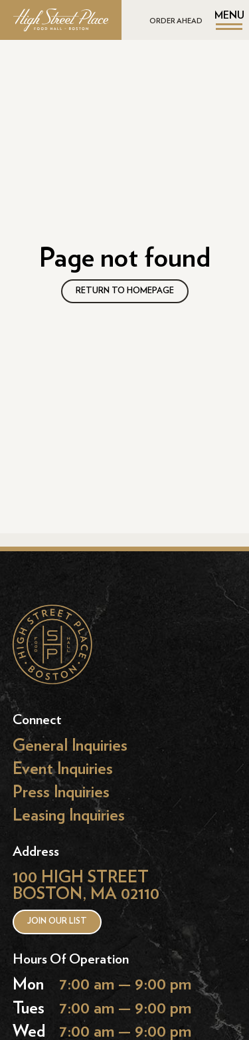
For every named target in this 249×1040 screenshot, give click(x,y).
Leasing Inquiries (69, 815)
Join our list (57, 921)
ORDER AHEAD (176, 21)
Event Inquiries (63, 769)
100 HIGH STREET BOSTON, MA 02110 (86, 885)
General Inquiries (70, 745)
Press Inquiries (61, 792)
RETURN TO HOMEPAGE (125, 291)
